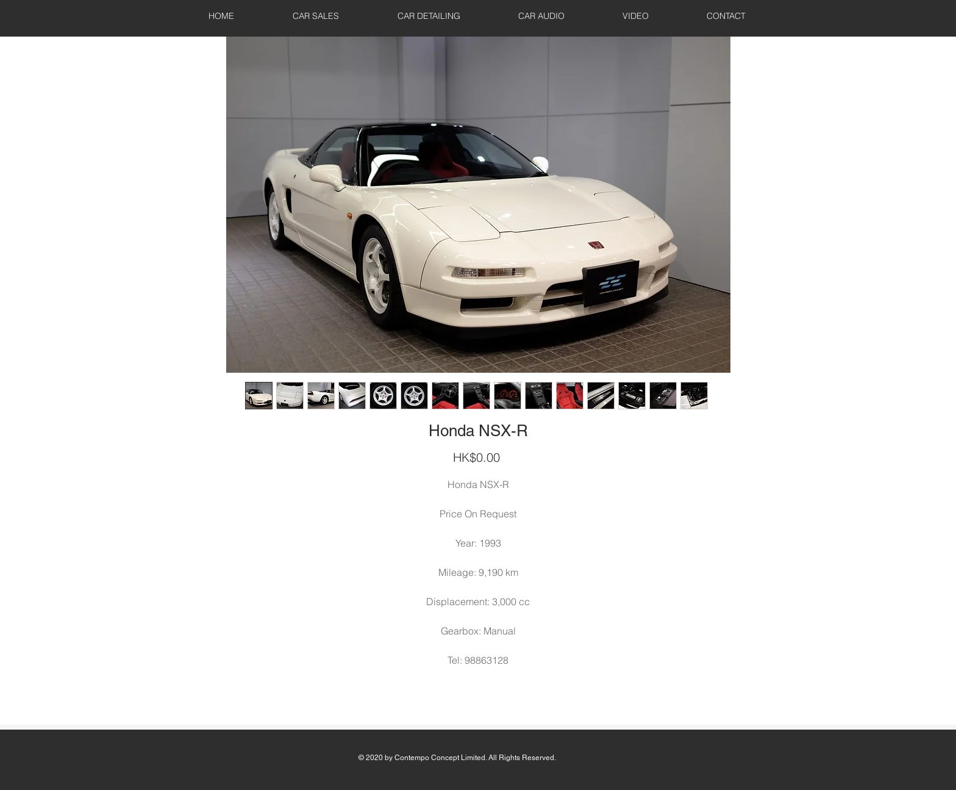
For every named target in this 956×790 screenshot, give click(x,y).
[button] (315, 16)
